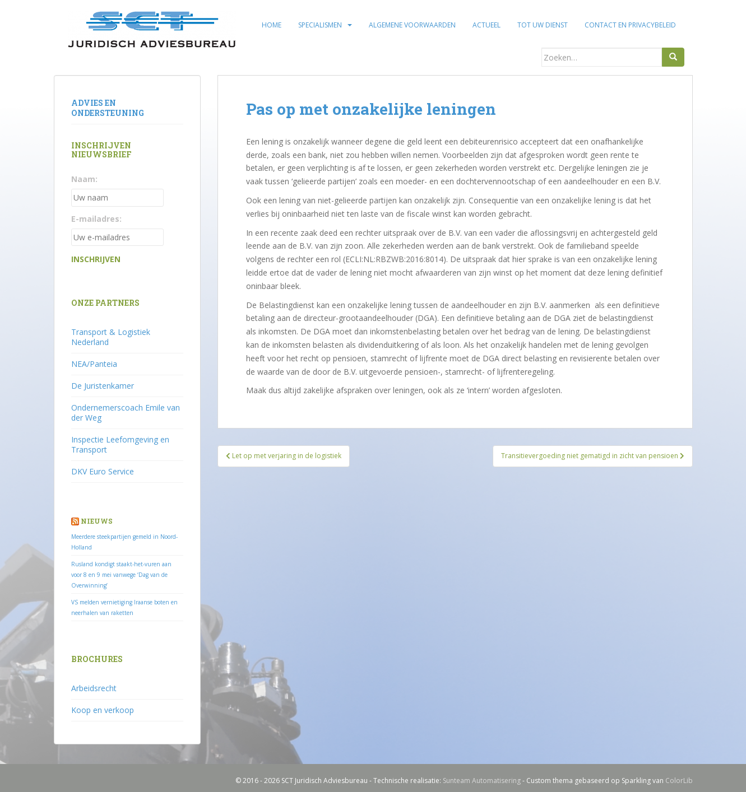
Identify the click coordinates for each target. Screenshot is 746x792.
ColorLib (679, 780)
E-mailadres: (96, 218)
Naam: (84, 179)
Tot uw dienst (542, 25)
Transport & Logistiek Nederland (110, 337)
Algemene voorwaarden (412, 25)
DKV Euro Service (102, 471)
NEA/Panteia (94, 363)
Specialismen (320, 25)
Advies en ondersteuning (107, 107)
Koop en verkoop (102, 710)
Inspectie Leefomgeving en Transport (120, 444)
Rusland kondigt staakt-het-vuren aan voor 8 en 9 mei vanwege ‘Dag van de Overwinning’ (121, 574)
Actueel (486, 25)
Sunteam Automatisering (482, 780)
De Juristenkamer (102, 385)
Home (271, 25)
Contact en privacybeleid (630, 25)
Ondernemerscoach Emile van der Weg (125, 412)
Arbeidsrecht (94, 688)
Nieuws (97, 520)
